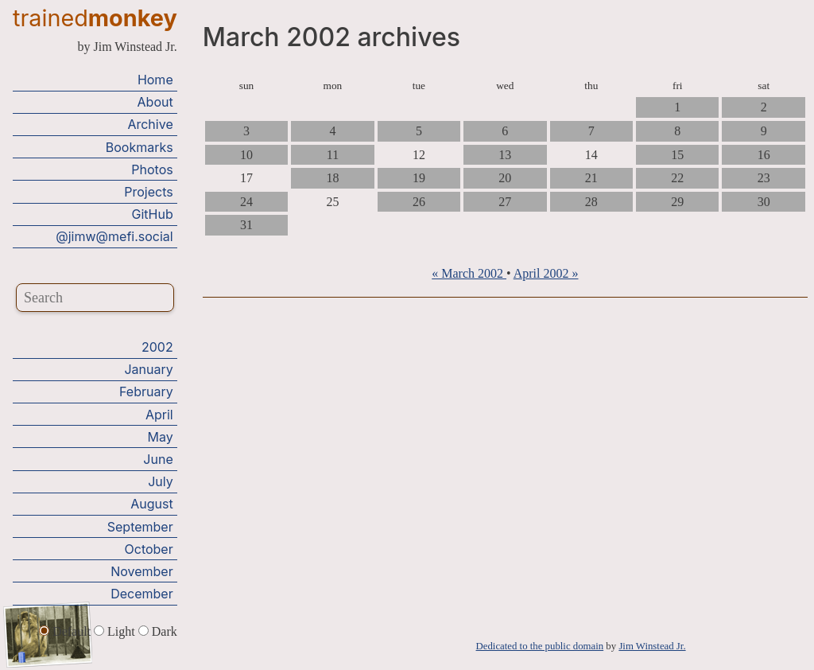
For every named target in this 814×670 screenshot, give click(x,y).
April (159, 414)
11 (333, 155)
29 (677, 201)
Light (116, 630)
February (146, 391)
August (151, 504)
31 (246, 225)
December (141, 594)
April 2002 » (546, 273)
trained (95, 18)
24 (246, 201)
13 (504, 155)
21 (591, 178)
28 (591, 201)
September (140, 526)
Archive (149, 124)
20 (504, 178)
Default (66, 630)
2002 (157, 347)
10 (246, 155)
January (148, 369)
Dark (157, 630)
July (160, 481)
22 (677, 178)
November (141, 570)
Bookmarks (139, 146)
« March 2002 (469, 273)
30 (764, 201)
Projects (148, 192)
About (155, 102)
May (160, 436)
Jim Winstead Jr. (651, 646)
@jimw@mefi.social (114, 236)
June (157, 459)
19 (419, 178)
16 (764, 155)
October (149, 548)
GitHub (152, 214)
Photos (151, 169)
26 (419, 201)
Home (155, 80)
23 (764, 178)
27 (504, 201)
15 (677, 155)
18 (332, 178)
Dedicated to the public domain (540, 646)
